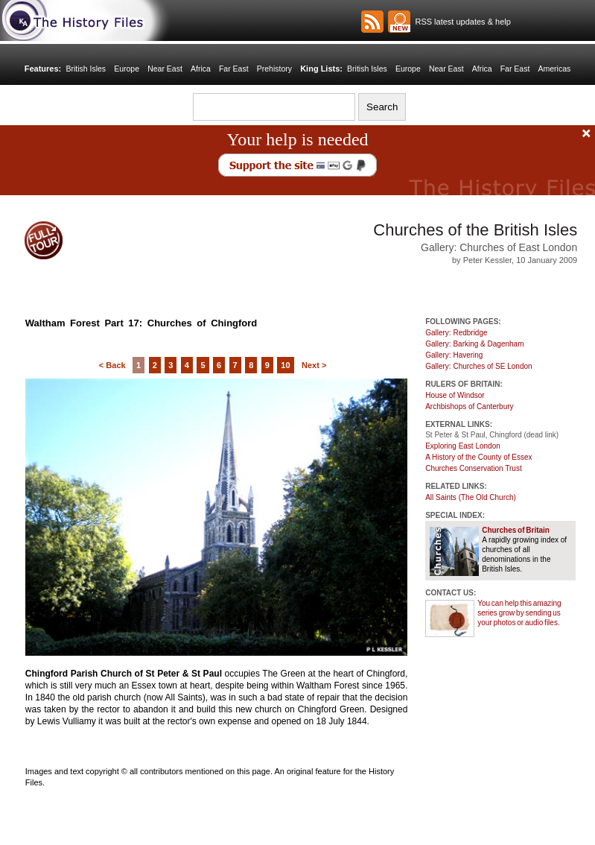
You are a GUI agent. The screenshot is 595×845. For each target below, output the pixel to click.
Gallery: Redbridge (456, 333)
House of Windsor (454, 395)
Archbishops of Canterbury (469, 406)
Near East (164, 68)
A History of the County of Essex (478, 457)
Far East (234, 68)
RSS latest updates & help (460, 21)
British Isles (86, 68)
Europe (126, 68)
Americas (554, 68)
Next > (314, 365)
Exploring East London (462, 446)
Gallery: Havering (454, 355)
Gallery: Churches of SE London (478, 366)
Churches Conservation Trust (473, 468)
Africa (201, 68)
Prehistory (274, 68)
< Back (112, 365)
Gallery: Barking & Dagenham (474, 344)
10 (285, 365)
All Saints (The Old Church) (470, 497)
